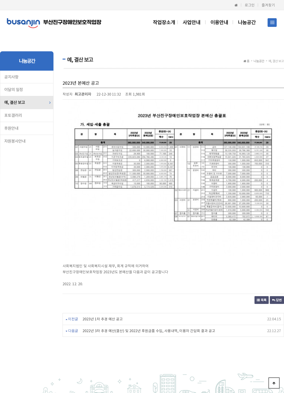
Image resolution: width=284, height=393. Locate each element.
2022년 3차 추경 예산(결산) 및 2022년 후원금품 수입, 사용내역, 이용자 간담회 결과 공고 (149, 268)
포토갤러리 (13, 115)
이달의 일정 (13, 89)
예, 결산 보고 (14, 102)
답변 (277, 237)
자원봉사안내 (15, 141)
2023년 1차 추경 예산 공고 (103, 256)
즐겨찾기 (268, 5)
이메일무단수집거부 (137, 346)
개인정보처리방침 (100, 346)
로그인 (250, 5)
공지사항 (11, 77)
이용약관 (71, 346)
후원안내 (11, 128)
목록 (261, 237)
